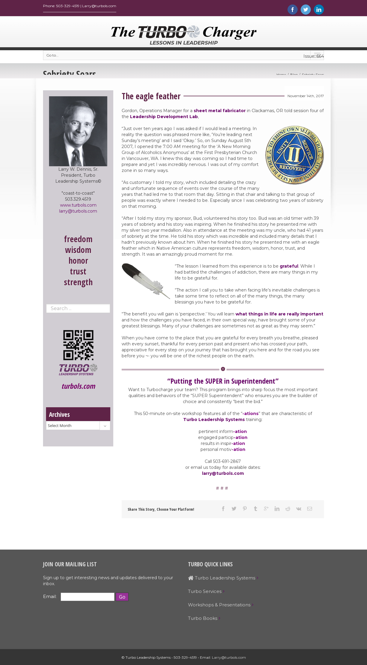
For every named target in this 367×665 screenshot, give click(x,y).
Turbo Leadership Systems (214, 421)
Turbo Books (202, 620)
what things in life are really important (279, 315)
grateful (289, 267)
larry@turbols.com (223, 475)
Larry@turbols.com (229, 659)
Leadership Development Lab (164, 118)
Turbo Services (204, 593)
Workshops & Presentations (219, 606)
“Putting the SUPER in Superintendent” (223, 382)
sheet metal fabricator (220, 112)
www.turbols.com (78, 206)
